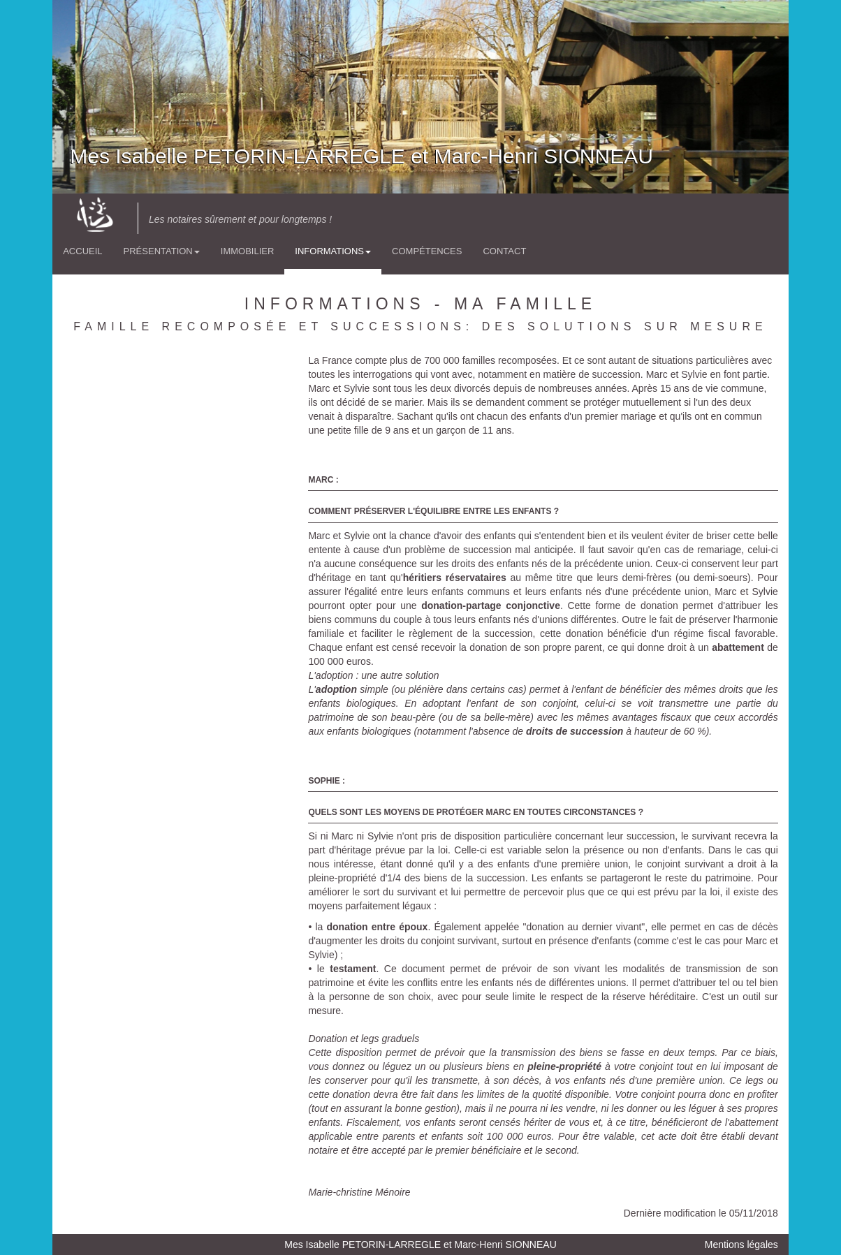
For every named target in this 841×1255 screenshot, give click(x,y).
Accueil (82, 251)
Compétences (427, 251)
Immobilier (248, 251)
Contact (504, 251)
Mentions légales (741, 1244)
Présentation (162, 251)
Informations (333, 251)
